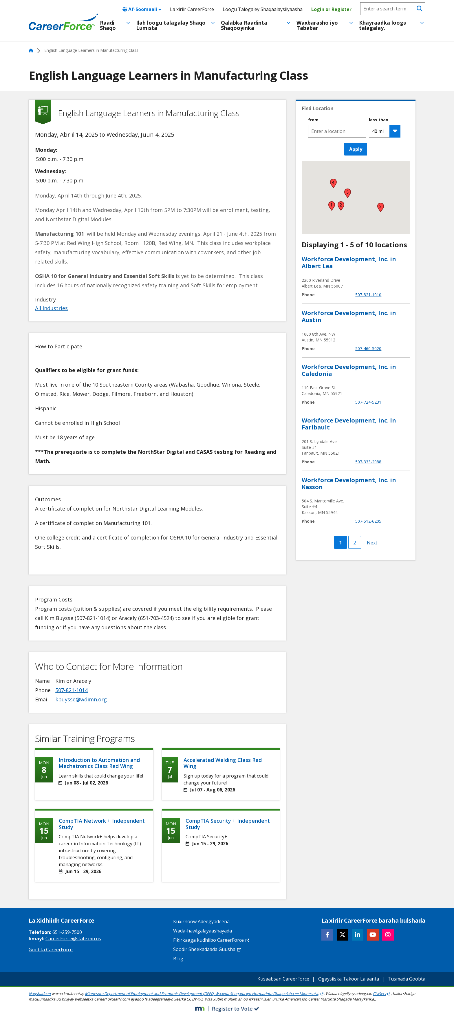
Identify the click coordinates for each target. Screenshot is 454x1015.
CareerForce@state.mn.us (73, 938)
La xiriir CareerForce (192, 9)
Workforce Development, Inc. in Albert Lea (349, 262)
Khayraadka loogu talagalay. (383, 25)
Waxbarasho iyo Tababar (317, 25)
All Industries (51, 308)
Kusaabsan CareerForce (283, 979)
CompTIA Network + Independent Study (102, 824)
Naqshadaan (40, 993)
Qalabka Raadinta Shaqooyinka (244, 25)
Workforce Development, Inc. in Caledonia (349, 370)
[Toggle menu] (128, 23)
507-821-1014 (71, 690)
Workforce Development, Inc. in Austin (349, 316)
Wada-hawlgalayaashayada (202, 931)
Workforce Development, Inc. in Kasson (349, 483)
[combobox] (337, 131)
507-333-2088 (368, 461)
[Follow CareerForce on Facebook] (327, 935)
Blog (178, 958)
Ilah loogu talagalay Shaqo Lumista (171, 25)
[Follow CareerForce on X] (342, 935)
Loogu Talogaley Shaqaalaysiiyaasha (263, 9)
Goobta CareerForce (51, 949)
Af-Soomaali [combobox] (141, 9)
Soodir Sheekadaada (207, 949)
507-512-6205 (368, 521)
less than (378, 120)
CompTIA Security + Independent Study (228, 824)
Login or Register (331, 9)
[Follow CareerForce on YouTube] (373, 935)
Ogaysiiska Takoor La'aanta (348, 979)
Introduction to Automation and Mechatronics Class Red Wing (99, 763)
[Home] (63, 22)
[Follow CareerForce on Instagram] (388, 935)
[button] (331, 206)
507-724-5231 (368, 402)
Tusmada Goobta (406, 979)
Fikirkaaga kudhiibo (211, 940)
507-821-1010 (368, 294)
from (313, 120)
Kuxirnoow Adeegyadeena (201, 921)
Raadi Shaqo (108, 25)
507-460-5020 (368, 348)
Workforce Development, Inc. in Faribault (349, 423)
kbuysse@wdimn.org (81, 699)
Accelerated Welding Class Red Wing (223, 763)
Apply (355, 149)
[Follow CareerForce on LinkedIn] (357, 935)
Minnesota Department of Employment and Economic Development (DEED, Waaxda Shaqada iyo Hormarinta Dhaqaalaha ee (204, 993)
